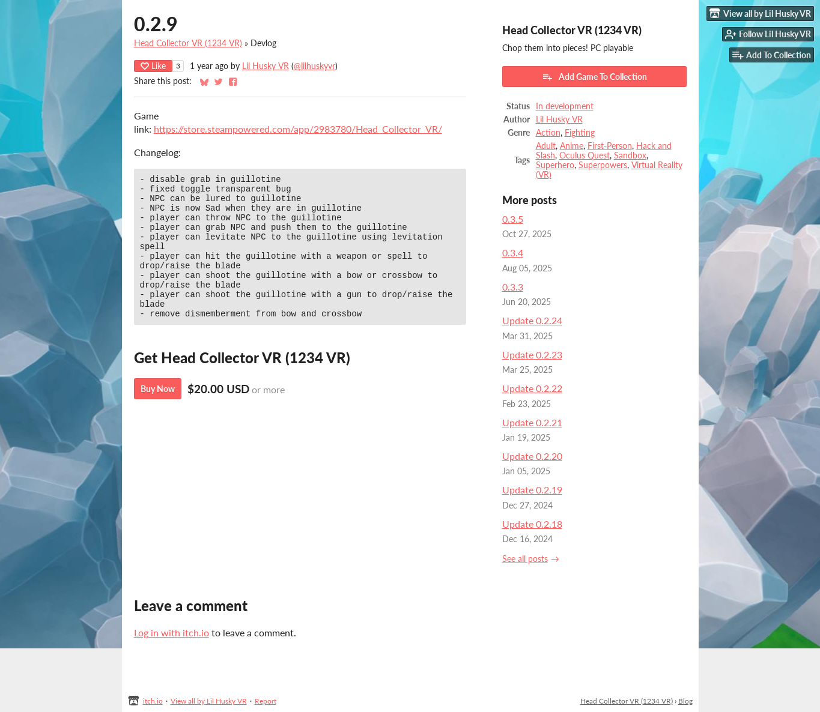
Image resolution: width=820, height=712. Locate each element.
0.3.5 (512, 219)
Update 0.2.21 (532, 422)
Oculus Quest (584, 155)
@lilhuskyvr (314, 66)
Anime (571, 146)
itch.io (153, 700)
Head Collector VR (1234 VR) (188, 43)
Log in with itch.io (171, 632)
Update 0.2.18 (532, 523)
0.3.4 (512, 252)
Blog (685, 700)
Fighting (580, 132)
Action (548, 132)
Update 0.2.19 (532, 489)
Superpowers (603, 165)
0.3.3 (512, 286)
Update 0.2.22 (532, 388)
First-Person (610, 146)
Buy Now (158, 416)
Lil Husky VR (265, 66)
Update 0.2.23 (532, 354)
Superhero (555, 165)
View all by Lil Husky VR (209, 700)
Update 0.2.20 (532, 456)
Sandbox (630, 155)
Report (265, 700)
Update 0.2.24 (532, 320)
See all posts (525, 559)
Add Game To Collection (594, 76)
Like (153, 66)
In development (565, 106)
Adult (546, 146)
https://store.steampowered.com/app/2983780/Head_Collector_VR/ (298, 128)
